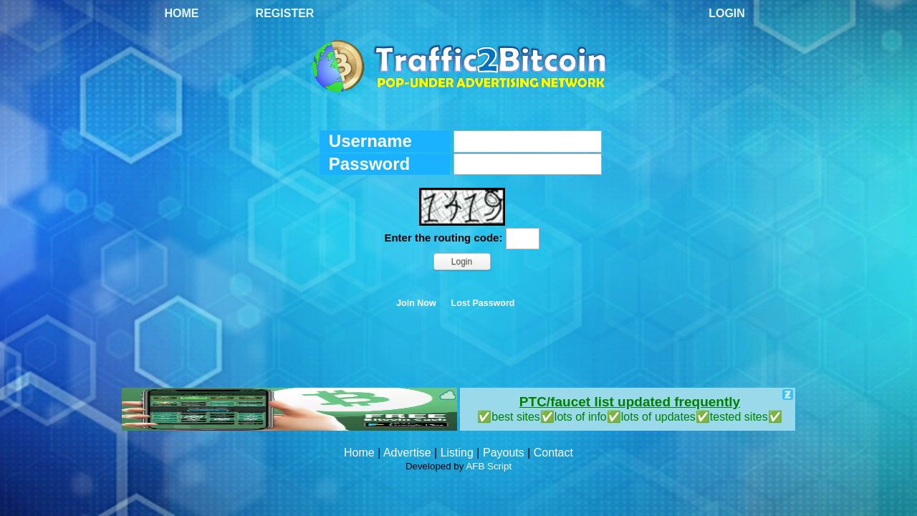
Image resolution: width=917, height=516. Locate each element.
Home (182, 13)
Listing (457, 452)
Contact (553, 452)
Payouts (503, 452)
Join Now (416, 303)
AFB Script (489, 466)
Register (285, 13)
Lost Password (483, 303)
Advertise (407, 452)
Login (727, 13)
